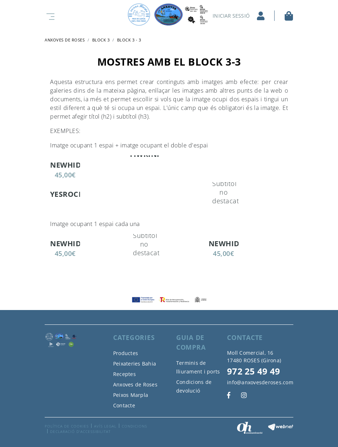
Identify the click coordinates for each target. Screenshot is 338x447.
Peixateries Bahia (134, 363)
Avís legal (105, 426)
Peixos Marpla (130, 394)
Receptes (124, 374)
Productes (125, 353)
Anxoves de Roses (135, 384)
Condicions (134, 426)
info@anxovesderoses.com (260, 382)
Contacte (124, 405)
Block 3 (101, 40)
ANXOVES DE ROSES (65, 40)
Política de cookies (67, 426)
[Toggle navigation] (49, 15)
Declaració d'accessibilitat (80, 431)
